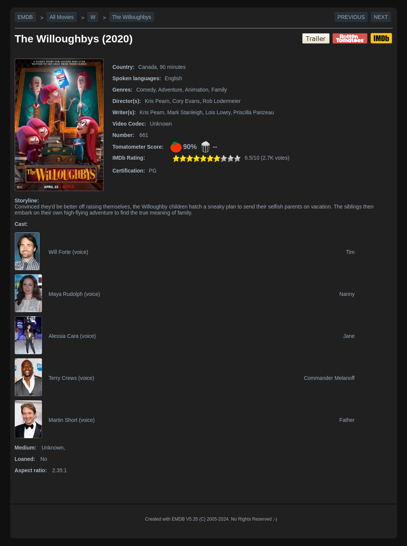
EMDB (25, 17)
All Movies (62, 17)
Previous (351, 17)
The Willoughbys (132, 17)
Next (381, 17)
